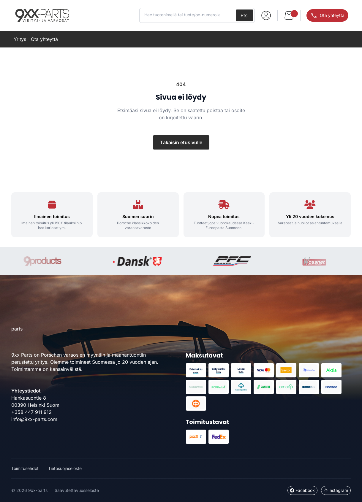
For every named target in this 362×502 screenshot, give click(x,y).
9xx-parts (42, 15)
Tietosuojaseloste (65, 468)
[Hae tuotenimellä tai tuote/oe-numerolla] (188, 14)
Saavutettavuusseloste (77, 490)
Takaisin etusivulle (181, 142)
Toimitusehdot (25, 468)
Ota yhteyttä (44, 39)
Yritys (20, 39)
